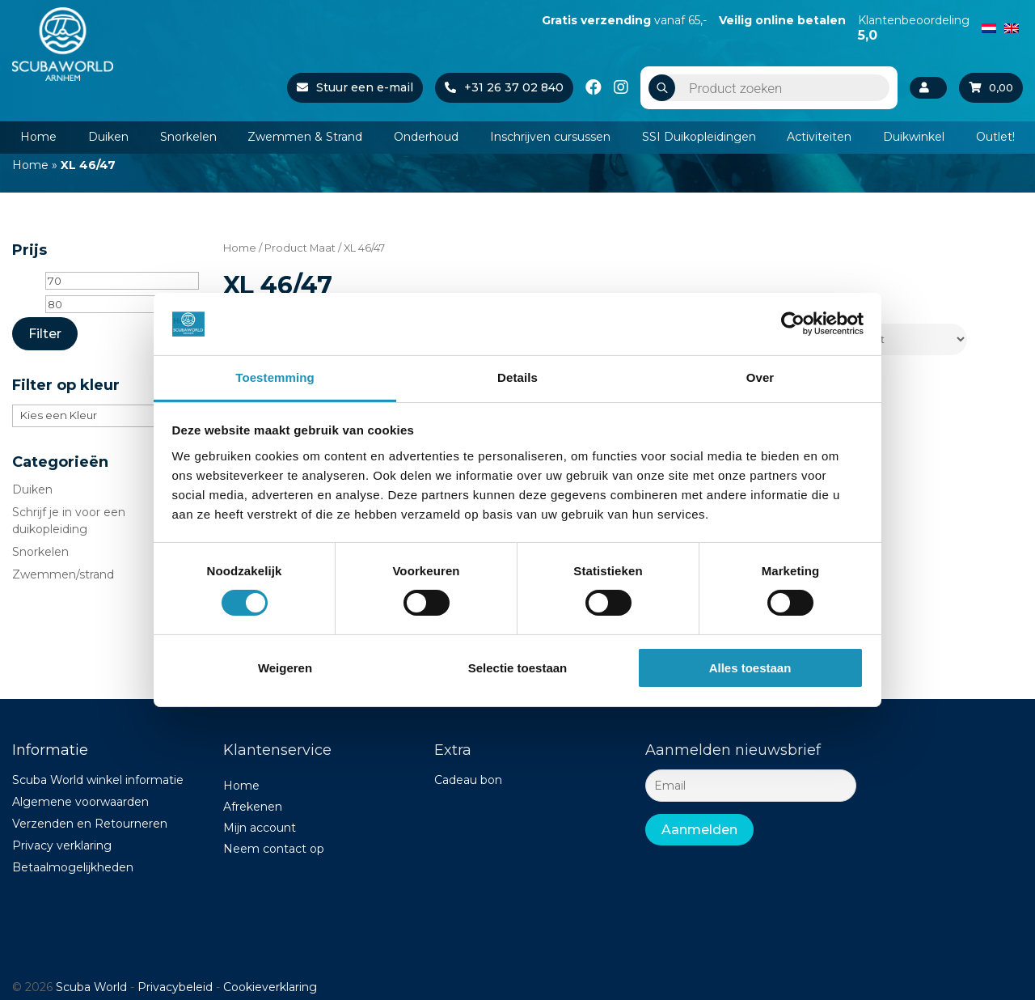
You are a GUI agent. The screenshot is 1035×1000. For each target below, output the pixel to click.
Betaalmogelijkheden (72, 867)
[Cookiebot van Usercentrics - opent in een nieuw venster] (793, 323)
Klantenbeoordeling (914, 27)
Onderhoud (426, 136)
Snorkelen (188, 136)
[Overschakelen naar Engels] (1011, 26)
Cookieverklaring (270, 987)
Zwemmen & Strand (304, 136)
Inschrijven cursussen (550, 136)
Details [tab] (517, 377)
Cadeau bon (468, 780)
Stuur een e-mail (352, 87)
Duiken (108, 136)
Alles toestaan (750, 668)
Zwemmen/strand (63, 574)
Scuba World (91, 987)
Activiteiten (819, 136)
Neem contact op (273, 848)
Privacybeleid (175, 987)
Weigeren (285, 668)
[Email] (750, 785)
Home (38, 136)
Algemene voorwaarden (80, 801)
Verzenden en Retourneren (89, 823)
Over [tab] (760, 377)
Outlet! (995, 136)
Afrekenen (252, 806)
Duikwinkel (913, 136)
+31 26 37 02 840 (500, 87)
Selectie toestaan (518, 668)
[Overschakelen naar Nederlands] (989, 26)
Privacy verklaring (62, 845)
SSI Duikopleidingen (699, 136)
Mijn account (259, 827)
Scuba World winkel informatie (98, 780)
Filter (44, 333)
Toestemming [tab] (275, 377)
